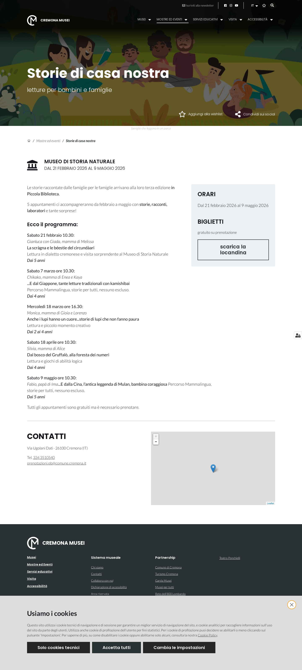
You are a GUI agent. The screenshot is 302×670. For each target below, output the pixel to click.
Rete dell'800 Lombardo (170, 594)
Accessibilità (37, 586)
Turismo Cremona (166, 574)
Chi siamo (97, 567)
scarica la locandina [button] (233, 249)
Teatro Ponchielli (229, 558)
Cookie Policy (207, 635)
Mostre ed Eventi (40, 564)
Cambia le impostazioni (179, 647)
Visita (31, 579)
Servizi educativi (39, 571)
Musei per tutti (164, 587)
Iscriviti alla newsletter (198, 5)
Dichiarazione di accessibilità (109, 587)
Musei (31, 557)
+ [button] (156, 436)
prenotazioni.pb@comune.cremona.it (56, 463)
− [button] (156, 441)
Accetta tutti (116, 647)
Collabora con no (102, 580)
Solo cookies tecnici (58, 647)
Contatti (96, 574)
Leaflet (270, 503)
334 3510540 (44, 457)
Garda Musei (163, 580)
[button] (255, 5)
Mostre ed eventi (48, 140)
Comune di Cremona (168, 567)
